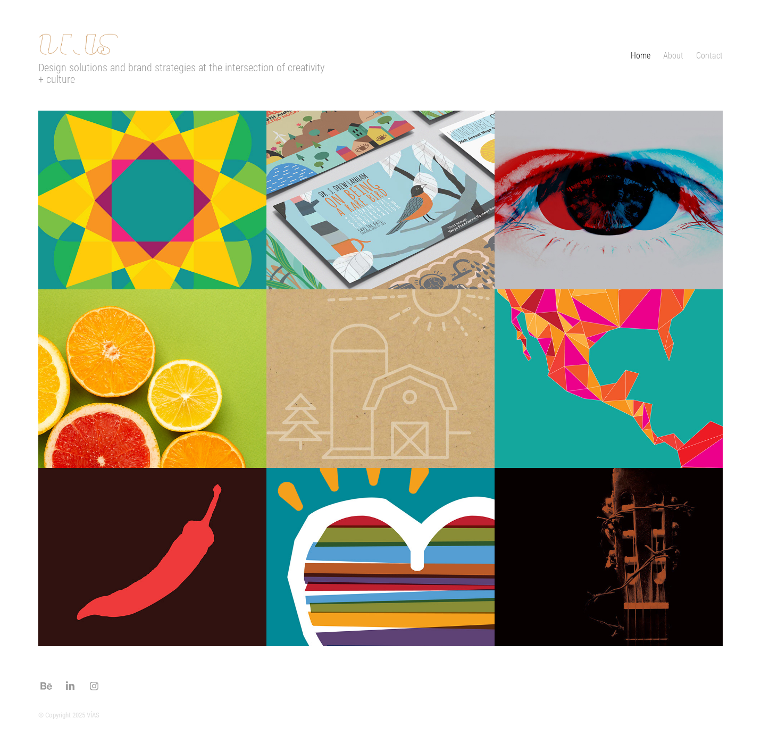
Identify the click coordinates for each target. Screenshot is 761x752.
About (673, 55)
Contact (709, 55)
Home (640, 55)
